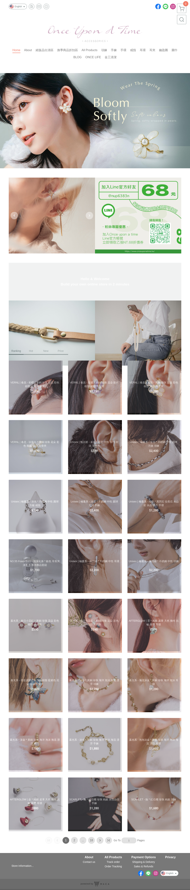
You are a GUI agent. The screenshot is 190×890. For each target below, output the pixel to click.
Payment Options (143, 857)
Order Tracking (113, 866)
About (89, 857)
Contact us (89, 862)
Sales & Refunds (143, 866)
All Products (113, 857)
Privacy (170, 857)
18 (91, 840)
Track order (113, 862)
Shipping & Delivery (143, 862)
